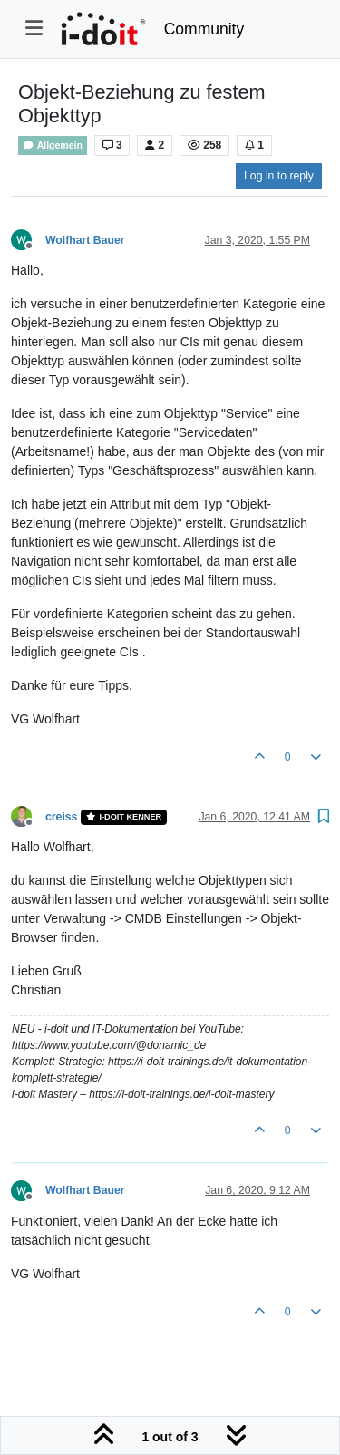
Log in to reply (279, 176)
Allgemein (53, 145)
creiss (61, 816)
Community (204, 29)
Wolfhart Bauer (85, 240)
